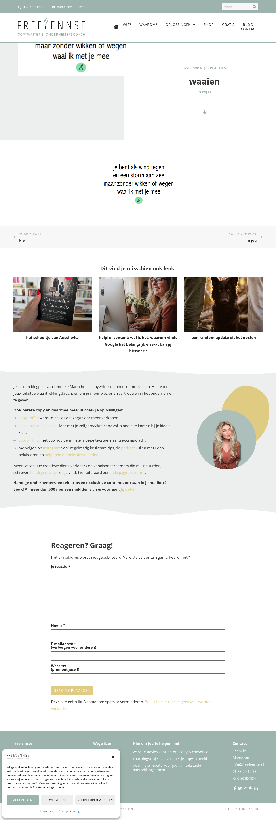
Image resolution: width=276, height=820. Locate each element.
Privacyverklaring (69, 811)
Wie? (127, 24)
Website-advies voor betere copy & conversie (170, 752)
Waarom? (148, 24)
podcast (128, 447)
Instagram (52, 447)
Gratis (228, 24)
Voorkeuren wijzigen (95, 800)
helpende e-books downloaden (71, 454)
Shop (209, 24)
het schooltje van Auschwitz (52, 337)
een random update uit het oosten (224, 337)
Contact (249, 29)
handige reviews (44, 472)
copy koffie (28, 417)
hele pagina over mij (127, 472)
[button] (113, 757)
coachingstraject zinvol (38, 425)
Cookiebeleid (48, 811)
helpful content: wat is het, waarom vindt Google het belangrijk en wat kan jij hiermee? (138, 344)
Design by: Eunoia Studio (242, 809)
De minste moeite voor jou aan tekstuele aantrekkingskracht (167, 767)
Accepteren (22, 800)
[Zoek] (254, 6)
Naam (58, 625)
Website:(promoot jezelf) (65, 667)
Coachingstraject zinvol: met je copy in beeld (170, 758)
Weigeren (57, 800)
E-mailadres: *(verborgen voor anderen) (73, 645)
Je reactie (60, 566)
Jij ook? (127, 489)
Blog (248, 24)
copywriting (29, 440)
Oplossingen (180, 24)
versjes (204, 92)
